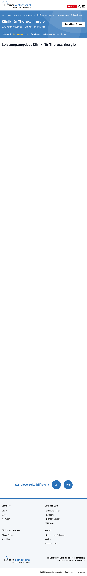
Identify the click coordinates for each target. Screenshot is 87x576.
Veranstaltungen (51, 543)
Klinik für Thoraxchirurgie (44, 15)
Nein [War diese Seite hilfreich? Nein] (68, 484)
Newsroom (49, 515)
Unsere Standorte (13, 15)
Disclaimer (69, 572)
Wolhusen (6, 519)
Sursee (4, 515)
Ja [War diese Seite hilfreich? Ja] (56, 484)
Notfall (72, 6)
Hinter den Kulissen (52, 519)
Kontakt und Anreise (73, 24)
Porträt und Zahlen (52, 511)
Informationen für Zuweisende (57, 535)
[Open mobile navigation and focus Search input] (80, 6)
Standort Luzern (28, 15)
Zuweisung (35, 34)
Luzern (4, 511)
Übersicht (7, 34)
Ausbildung (6, 539)
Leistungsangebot (20, 34)
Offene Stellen (7, 535)
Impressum (80, 572)
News (63, 34)
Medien (48, 539)
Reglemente (49, 523)
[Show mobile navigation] (83, 6)
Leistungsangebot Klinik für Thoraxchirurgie (69, 15)
